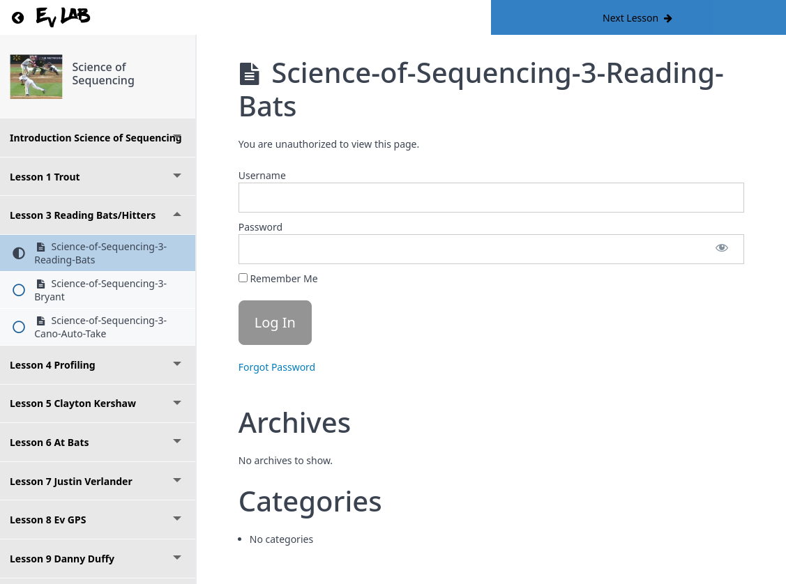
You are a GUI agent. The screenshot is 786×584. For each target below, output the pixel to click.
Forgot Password (277, 367)
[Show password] (722, 249)
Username (262, 175)
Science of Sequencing (104, 73)
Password (260, 226)
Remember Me (278, 278)
